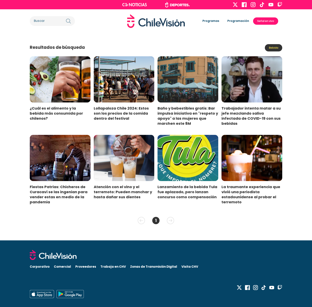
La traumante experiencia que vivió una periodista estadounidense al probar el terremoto (250, 194)
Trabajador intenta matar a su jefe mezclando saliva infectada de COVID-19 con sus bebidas (251, 116)
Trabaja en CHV (113, 266)
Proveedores (85, 266)
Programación (238, 21)
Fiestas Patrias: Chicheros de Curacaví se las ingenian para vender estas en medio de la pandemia (58, 194)
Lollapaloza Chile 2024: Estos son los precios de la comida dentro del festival (121, 113)
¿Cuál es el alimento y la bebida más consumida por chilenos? (56, 113)
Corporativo (40, 266)
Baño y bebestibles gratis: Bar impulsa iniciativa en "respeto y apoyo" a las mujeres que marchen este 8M (188, 116)
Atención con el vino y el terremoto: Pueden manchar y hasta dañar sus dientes (123, 191)
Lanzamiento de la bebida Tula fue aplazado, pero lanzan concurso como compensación (187, 191)
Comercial (62, 266)
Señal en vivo (265, 21)
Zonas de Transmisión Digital (153, 266)
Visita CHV (189, 266)
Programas (210, 21)
